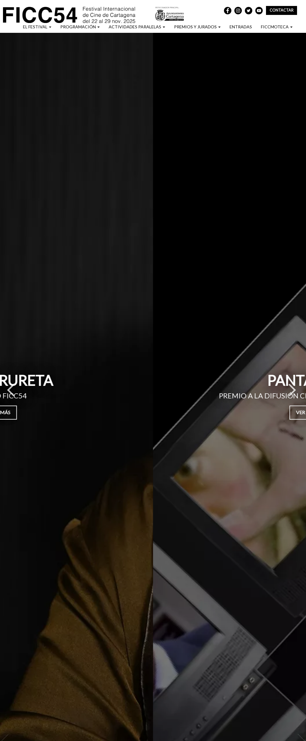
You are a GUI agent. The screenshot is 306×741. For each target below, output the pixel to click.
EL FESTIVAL (37, 26)
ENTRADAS (241, 26)
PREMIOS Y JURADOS (197, 26)
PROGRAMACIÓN (80, 26)
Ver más (143, 412)
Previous (10, 393)
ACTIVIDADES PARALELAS (137, 26)
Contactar (281, 10)
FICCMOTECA (277, 26)
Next (292, 393)
